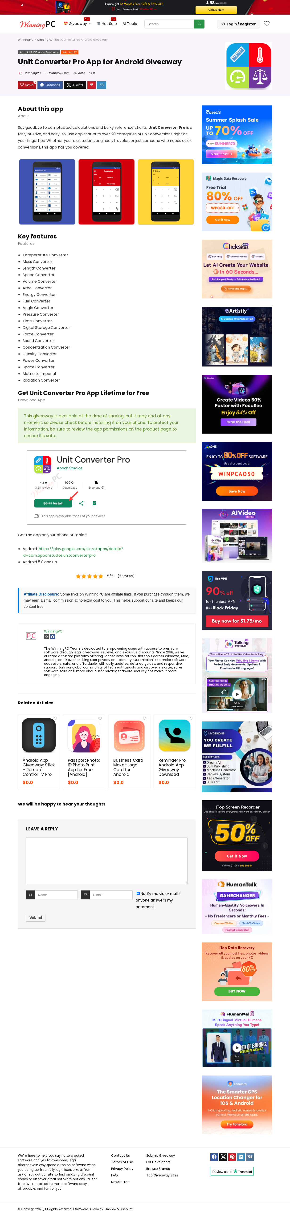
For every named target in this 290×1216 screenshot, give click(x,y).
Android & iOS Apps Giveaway (39, 52)
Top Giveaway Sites (162, 1175)
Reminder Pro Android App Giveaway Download (172, 767)
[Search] (199, 24)
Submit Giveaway (160, 1155)
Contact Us (120, 1155)
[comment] (107, 860)
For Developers (158, 1162)
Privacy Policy (122, 1168)
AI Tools (130, 23)
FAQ (114, 1175)
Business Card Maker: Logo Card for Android (128, 767)
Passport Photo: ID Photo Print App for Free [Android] (84, 767)
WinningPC (26, 40)
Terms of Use (122, 1162)
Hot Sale (107, 23)
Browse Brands (158, 1168)
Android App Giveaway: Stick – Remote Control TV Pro (39, 767)
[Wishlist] (267, 24)
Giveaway (77, 23)
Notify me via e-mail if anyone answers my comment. (158, 900)
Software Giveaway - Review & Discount (103, 1209)
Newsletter (120, 1182)
